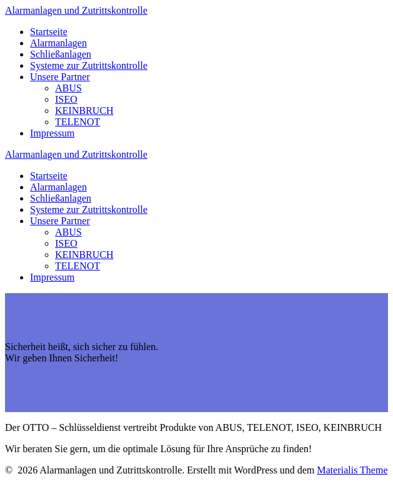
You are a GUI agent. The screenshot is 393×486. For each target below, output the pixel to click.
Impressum (52, 133)
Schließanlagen (60, 54)
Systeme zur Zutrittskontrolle (89, 65)
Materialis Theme (352, 470)
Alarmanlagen (58, 43)
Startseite (49, 31)
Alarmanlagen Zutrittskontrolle (76, 10)
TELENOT (77, 121)
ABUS (68, 88)
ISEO (66, 99)
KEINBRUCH (84, 110)
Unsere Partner (60, 76)
